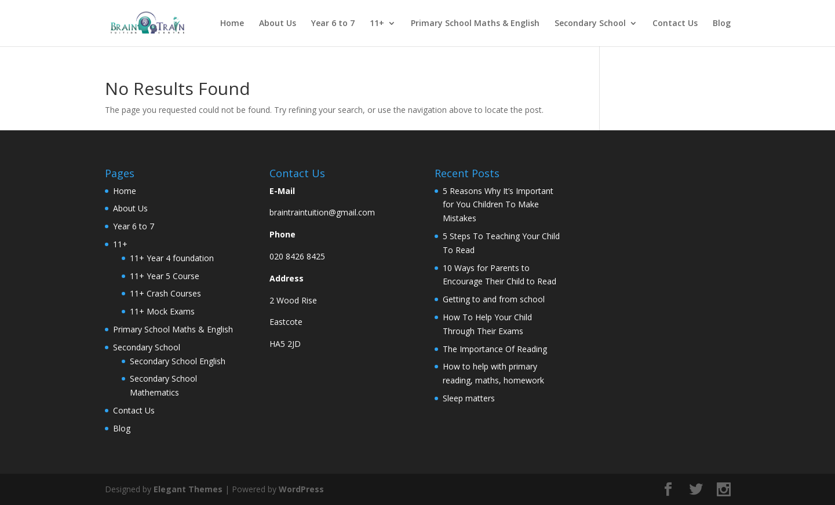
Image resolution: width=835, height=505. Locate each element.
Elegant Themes (188, 489)
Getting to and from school (494, 299)
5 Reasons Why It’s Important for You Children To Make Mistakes (498, 204)
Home (232, 23)
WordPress (301, 489)
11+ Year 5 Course (164, 275)
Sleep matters (469, 398)
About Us (277, 23)
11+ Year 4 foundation (172, 258)
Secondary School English (177, 361)
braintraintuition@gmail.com (322, 212)
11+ (377, 23)
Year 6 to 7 (333, 23)
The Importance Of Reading (495, 348)
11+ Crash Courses (165, 293)
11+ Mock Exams (162, 311)
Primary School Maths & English (475, 23)
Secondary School (590, 23)
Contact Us (675, 23)
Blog (722, 23)
